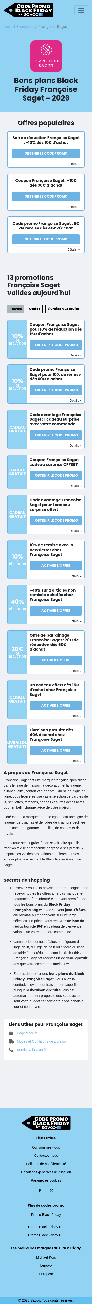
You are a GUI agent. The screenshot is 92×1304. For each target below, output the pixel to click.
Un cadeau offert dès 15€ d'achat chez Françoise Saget (54, 689)
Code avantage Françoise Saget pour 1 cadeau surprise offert (55, 504)
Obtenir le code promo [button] (46, 153)
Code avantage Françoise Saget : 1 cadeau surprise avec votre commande (55, 419)
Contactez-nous (46, 1155)
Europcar (46, 1274)
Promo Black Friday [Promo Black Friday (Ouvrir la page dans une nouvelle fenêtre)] (46, 1215)
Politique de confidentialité (46, 1164)
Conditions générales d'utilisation (46, 1172)
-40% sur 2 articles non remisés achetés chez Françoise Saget (53, 594)
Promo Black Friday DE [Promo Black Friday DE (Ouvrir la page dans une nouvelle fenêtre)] (46, 1227)
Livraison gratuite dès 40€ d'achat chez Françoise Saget (51, 734)
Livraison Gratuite (63, 308)
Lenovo (46, 1265)
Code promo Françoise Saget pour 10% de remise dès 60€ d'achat (55, 374)
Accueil (9, 27)
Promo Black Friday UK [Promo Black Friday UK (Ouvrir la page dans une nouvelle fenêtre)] (46, 1235)
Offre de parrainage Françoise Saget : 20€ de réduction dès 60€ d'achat (54, 642)
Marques (26, 27)
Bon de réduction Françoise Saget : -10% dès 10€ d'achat (46, 140)
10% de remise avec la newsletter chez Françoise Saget (51, 549)
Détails (73, 164)
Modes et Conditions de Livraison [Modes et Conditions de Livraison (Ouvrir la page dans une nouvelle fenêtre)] (38, 1041)
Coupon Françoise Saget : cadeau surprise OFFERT (55, 462)
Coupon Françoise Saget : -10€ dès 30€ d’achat (46, 183)
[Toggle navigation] (81, 10)
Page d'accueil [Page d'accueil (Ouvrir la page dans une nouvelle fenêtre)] (24, 1033)
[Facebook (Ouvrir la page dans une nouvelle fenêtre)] (40, 1191)
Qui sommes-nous (46, 1147)
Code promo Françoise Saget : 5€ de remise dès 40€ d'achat (46, 226)
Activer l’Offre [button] (55, 565)
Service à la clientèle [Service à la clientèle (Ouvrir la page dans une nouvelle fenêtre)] (28, 1050)
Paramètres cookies (46, 1180)
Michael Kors (46, 1257)
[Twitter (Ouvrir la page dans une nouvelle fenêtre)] (51, 1191)
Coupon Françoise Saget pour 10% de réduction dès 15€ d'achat (56, 329)
